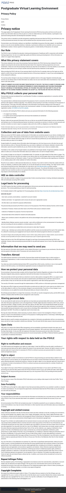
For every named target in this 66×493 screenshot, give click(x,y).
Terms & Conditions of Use (36, 489)
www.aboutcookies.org (43, 166)
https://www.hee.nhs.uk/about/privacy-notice (51, 191)
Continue (33, 491)
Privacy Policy (27, 489)
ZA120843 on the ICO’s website (20, 108)
